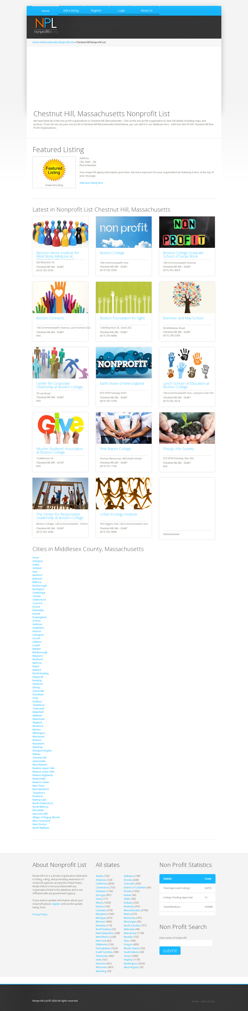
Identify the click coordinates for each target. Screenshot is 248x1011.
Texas (127, 955)
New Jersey (130, 933)
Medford (38, 659)
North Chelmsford (43, 803)
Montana (101, 925)
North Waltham (41, 827)
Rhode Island (131, 948)
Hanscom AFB (40, 813)
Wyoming (101, 971)
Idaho (127, 898)
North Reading (41, 673)
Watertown (39, 719)
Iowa (99, 898)
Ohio (126, 940)
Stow (35, 697)
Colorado (129, 883)
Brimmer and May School (183, 318)
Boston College (112, 252)
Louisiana (101, 910)
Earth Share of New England (122, 383)
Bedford (37, 575)
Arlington (38, 561)
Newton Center (41, 782)
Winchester (39, 736)
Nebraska (129, 929)
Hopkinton (38, 627)
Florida (128, 891)
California (101, 883)
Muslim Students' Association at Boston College (59, 450)
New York (101, 940)
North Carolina (132, 925)
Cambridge (39, 592)
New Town (38, 785)
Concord (37, 603)
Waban (36, 754)
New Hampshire (104, 933)
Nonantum (38, 743)
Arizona (128, 879)
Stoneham (38, 694)
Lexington (38, 634)
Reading (37, 680)
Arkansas (101, 879)
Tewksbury (39, 705)
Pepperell (38, 676)
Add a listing (208, 1001)
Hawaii (127, 895)
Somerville (38, 690)
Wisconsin (101, 967)
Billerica (37, 582)
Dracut (36, 606)
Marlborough (40, 652)
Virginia (128, 959)
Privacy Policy (40, 914)
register (56, 903)
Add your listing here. (91, 182)
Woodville (38, 810)
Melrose (37, 662)
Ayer (35, 571)
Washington (130, 963)
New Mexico (103, 936)
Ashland (37, 568)
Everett (36, 613)
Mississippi (130, 921)
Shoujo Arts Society (178, 448)
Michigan (101, 917)
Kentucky (129, 906)
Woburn (37, 740)
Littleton (37, 641)
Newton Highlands (43, 775)
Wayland (37, 722)
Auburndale (39, 761)
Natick (36, 666)
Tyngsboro (39, 792)
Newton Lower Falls (43, 771)
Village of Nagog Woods (46, 817)
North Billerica (40, 806)
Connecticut (102, 887)
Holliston (37, 624)
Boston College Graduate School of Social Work (183, 254)
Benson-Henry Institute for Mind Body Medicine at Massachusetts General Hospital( (57, 258)
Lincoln (36, 638)
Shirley (36, 687)
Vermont (100, 963)
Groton (36, 620)
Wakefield (38, 712)
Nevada (128, 936)
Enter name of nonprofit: (173, 937)
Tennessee (102, 955)
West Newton (40, 764)
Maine (127, 914)
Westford (38, 726)
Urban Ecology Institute (118, 514)
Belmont (37, 578)
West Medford (41, 789)
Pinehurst (38, 796)
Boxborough (40, 585)
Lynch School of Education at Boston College (186, 385)
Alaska (99, 876)
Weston (37, 729)
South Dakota (131, 952)
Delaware (101, 891)
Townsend (38, 708)
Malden (37, 648)
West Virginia (131, 967)
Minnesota (129, 917)
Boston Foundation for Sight (122, 318)
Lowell (36, 645)
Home (36, 42)
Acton (36, 557)
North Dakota (103, 929)
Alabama (129, 876)
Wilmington (39, 733)
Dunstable (38, 610)
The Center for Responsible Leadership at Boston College (59, 516)
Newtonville (39, 778)
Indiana (128, 902)
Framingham (40, 617)
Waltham (37, 715)
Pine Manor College (115, 448)
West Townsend (41, 820)
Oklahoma (101, 944)
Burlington (38, 589)
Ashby (36, 564)
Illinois (99, 902)
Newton (37, 669)
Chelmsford (39, 599)
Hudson (37, 631)
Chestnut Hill (39, 757)
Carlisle (37, 596)
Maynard (37, 655)
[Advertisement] (124, 75)
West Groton (40, 824)
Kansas (100, 906)
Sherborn (38, 683)
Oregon (128, 944)
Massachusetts (132, 910)
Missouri (100, 921)
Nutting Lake (39, 799)
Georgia (100, 895)
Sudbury (37, 701)
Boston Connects (50, 318)
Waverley (38, 747)
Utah (98, 959)
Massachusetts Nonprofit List (57, 42)
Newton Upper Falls (44, 768)
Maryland (101, 914)
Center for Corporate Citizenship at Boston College (59, 385)
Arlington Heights (42, 750)
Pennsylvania (103, 948)
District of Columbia (135, 887)
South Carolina (104, 952)
